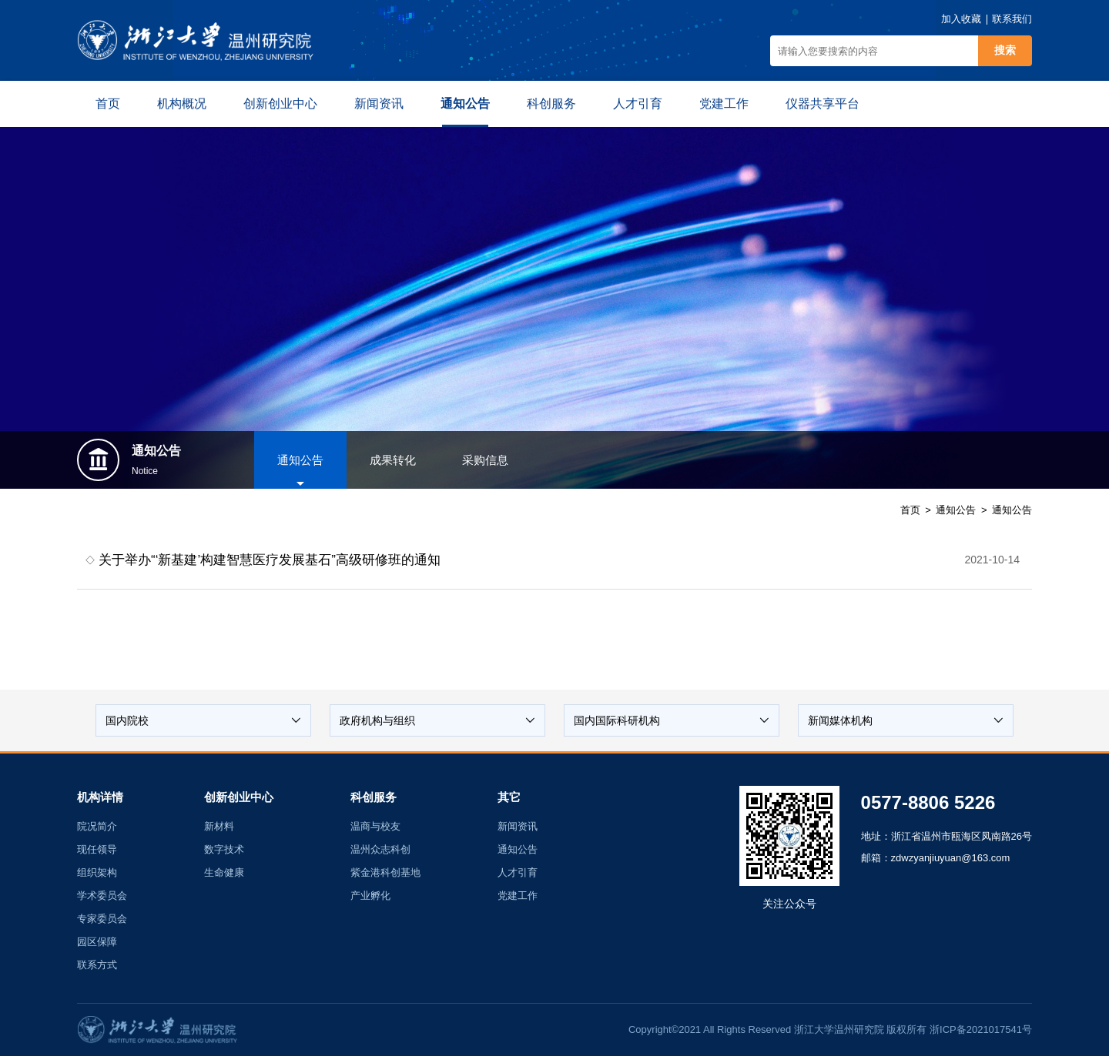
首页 (910, 510)
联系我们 (1012, 19)
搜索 (1005, 50)
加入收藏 (961, 19)
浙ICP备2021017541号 (981, 1029)
